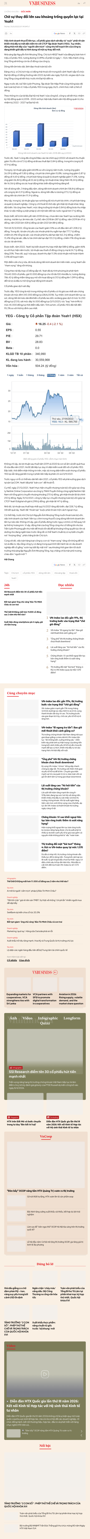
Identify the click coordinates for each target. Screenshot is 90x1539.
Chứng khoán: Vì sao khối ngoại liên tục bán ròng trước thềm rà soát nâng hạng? (68, 658)
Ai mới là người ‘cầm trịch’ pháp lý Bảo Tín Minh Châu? (31, 890)
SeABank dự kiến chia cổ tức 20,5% (23, 912)
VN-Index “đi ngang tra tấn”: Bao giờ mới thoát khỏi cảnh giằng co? (67, 631)
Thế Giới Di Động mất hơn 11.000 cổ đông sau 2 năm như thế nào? (22, 613)
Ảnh (23, 1018)
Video (38, 1018)
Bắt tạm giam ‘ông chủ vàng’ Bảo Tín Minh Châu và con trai (23, 603)
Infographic (11, 878)
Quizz (57, 1024)
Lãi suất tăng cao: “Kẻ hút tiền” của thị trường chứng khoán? (67, 648)
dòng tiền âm (44, 573)
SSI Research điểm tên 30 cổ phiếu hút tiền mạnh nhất (23, 593)
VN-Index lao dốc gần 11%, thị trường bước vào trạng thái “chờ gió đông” (67, 621)
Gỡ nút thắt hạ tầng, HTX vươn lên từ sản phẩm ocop (50, 1197)
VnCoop (46, 1137)
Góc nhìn (26, 11)
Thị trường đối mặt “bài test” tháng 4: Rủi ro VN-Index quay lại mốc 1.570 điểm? (67, 670)
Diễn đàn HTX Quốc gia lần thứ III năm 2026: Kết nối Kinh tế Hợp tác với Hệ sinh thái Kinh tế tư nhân (63, 1125)
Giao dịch (24, 960)
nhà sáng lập (59, 573)
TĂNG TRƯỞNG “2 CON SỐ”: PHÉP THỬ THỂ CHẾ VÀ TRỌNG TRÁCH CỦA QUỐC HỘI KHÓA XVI (16, 1329)
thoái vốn (73, 573)
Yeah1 (13, 578)
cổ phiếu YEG (29, 573)
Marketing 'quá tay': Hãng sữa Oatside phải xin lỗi (30, 931)
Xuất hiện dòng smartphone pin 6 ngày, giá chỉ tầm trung (23, 623)
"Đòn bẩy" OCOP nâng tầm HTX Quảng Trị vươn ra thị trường (40, 1191)
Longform (37, 1024)
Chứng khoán (11, 11)
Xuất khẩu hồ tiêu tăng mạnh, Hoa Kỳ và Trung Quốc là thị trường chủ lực (40, 940)
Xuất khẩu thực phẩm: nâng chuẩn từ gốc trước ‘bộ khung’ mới (44, 1326)
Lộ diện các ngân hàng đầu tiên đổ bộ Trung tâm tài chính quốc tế (37, 950)
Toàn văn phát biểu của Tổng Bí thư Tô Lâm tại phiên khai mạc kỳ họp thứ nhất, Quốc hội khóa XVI (72, 1295)
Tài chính (10, 888)
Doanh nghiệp (12, 897)
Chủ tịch (15, 573)
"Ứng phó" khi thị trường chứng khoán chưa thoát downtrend (67, 640)
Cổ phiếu (12, 960)
